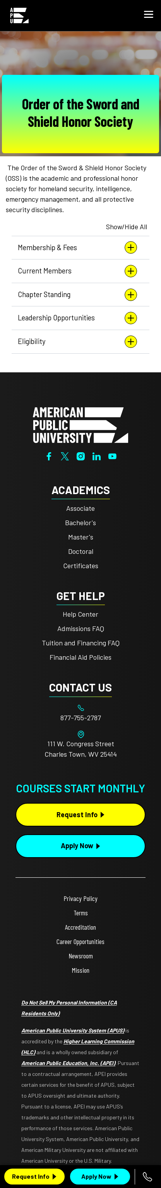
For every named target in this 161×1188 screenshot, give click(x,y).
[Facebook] (49, 455)
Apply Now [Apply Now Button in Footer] (77, 845)
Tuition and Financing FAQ (81, 642)
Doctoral (80, 551)
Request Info (31, 1176)
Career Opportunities (80, 941)
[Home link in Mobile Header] (19, 15)
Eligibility (77, 341)
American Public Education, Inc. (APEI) (68, 1063)
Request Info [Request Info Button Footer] (77, 814)
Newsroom (81, 955)
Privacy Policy (80, 898)
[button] (148, 15)
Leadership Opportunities (77, 318)
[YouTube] (112, 455)
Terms (81, 912)
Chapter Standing (77, 295)
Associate (80, 508)
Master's (80, 537)
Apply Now (96, 1176)
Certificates (80, 565)
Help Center (80, 614)
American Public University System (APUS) (72, 1030)
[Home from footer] (80, 424)
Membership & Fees (77, 247)
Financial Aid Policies (80, 657)
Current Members (77, 271)
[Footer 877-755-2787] (80, 717)
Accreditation (80, 927)
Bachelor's (80, 522)
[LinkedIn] (96, 455)
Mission (80, 970)
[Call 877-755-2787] (147, 1176)
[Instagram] (81, 455)
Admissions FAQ (80, 628)
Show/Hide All (126, 226)
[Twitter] (65, 455)
